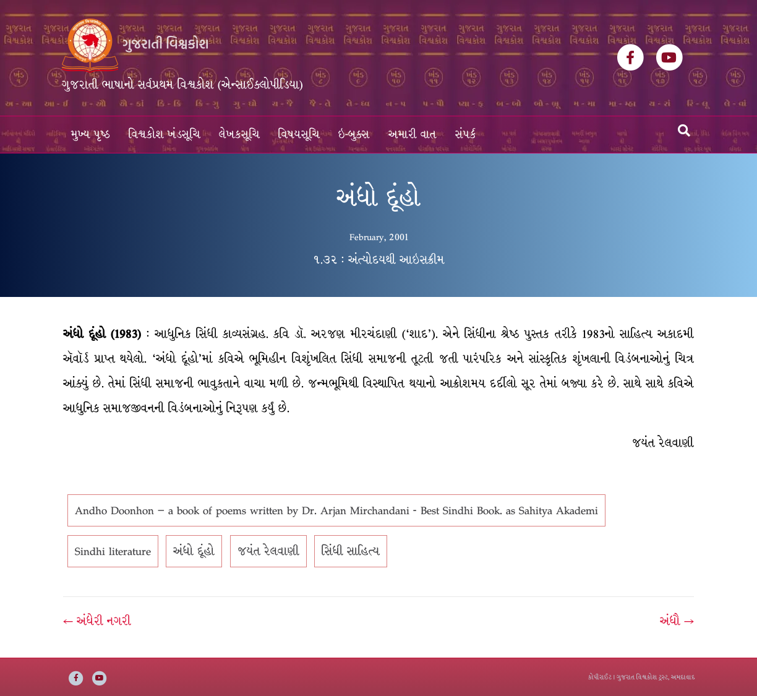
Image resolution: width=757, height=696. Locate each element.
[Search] (684, 130)
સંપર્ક (465, 134)
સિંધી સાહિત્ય (351, 551)
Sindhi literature (113, 551)
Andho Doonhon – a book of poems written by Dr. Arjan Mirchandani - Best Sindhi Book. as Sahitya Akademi (336, 510)
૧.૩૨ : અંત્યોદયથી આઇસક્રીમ (379, 260)
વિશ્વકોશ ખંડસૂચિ (164, 134)
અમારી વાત (412, 134)
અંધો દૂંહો (194, 551)
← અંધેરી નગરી (97, 621)
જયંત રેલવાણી (268, 551)
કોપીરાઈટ (600, 677)
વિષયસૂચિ (299, 134)
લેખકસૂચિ (239, 134)
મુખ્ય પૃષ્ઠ (90, 134)
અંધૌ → (677, 621)
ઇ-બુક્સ (354, 134)
